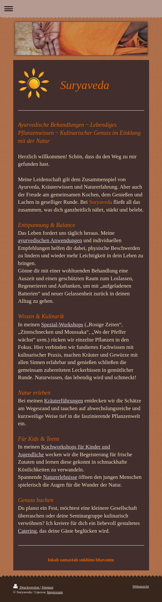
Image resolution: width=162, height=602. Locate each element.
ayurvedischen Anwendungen (50, 240)
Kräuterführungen (63, 401)
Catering (27, 531)
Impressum (55, 592)
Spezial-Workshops (62, 324)
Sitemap (47, 587)
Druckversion (26, 587)
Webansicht (140, 586)
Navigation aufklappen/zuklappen (81, 8)
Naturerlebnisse (60, 477)
